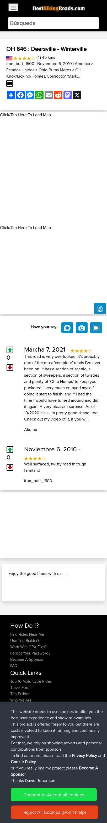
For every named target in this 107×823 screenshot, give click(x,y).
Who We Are (20, 700)
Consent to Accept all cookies (53, 794)
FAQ (13, 665)
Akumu (30, 430)
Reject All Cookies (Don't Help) (54, 812)
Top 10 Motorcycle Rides (31, 681)
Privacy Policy (84, 755)
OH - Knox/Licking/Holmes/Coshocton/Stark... (45, 73)
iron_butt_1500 (20, 64)
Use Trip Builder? (24, 640)
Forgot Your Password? (30, 653)
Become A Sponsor (27, 659)
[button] (8, 525)
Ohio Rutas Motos (55, 70)
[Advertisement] (53, 171)
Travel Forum (21, 687)
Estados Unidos (20, 70)
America (82, 64)
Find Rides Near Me (27, 634)
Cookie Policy (23, 762)
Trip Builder (20, 694)
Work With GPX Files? (28, 647)
